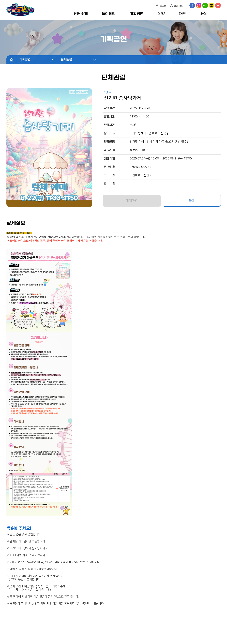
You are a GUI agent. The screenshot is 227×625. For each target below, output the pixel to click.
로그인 (163, 5)
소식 (203, 14)
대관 (182, 14)
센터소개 (81, 14)
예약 (161, 14)
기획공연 (136, 14)
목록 (192, 200)
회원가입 (178, 5)
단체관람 (66, 59)
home (11, 59)
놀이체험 (109, 14)
